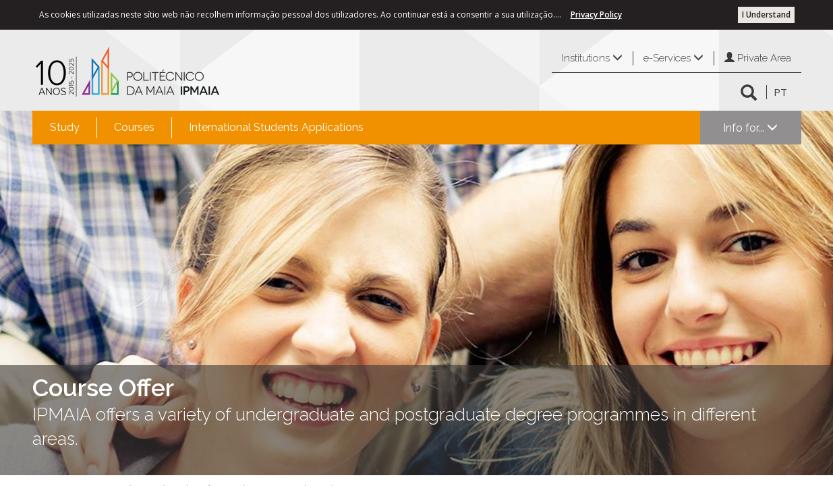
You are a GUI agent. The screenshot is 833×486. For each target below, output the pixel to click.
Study (65, 127)
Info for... (750, 128)
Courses (134, 127)
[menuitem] (64, 127)
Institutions (592, 58)
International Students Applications (276, 127)
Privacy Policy (596, 14)
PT (780, 92)
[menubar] (206, 127)
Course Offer (103, 387)
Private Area (757, 58)
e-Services (673, 58)
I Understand (766, 14)
